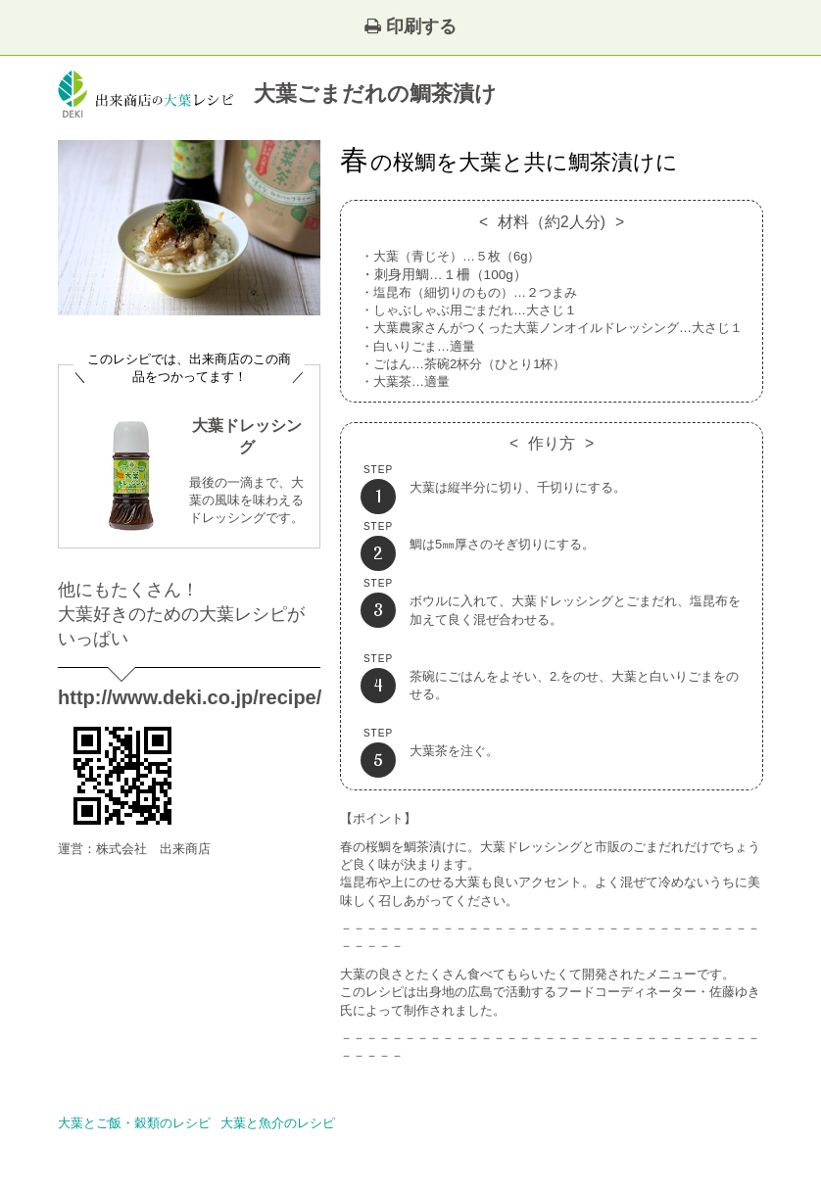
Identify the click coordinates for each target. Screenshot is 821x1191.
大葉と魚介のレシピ (277, 1123)
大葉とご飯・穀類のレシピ (134, 1123)
